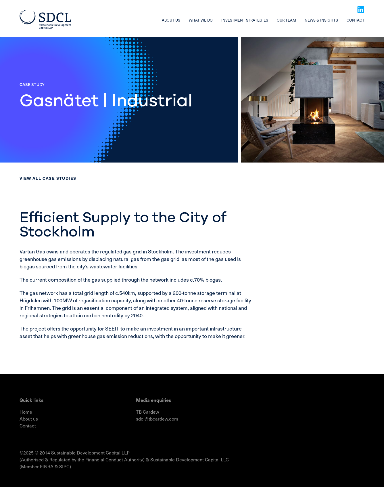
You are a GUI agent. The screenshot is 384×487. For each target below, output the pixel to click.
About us (171, 20)
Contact (355, 20)
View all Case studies (48, 178)
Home (26, 411)
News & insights (321, 20)
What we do (201, 20)
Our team (286, 20)
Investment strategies (244, 20)
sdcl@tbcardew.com (157, 418)
